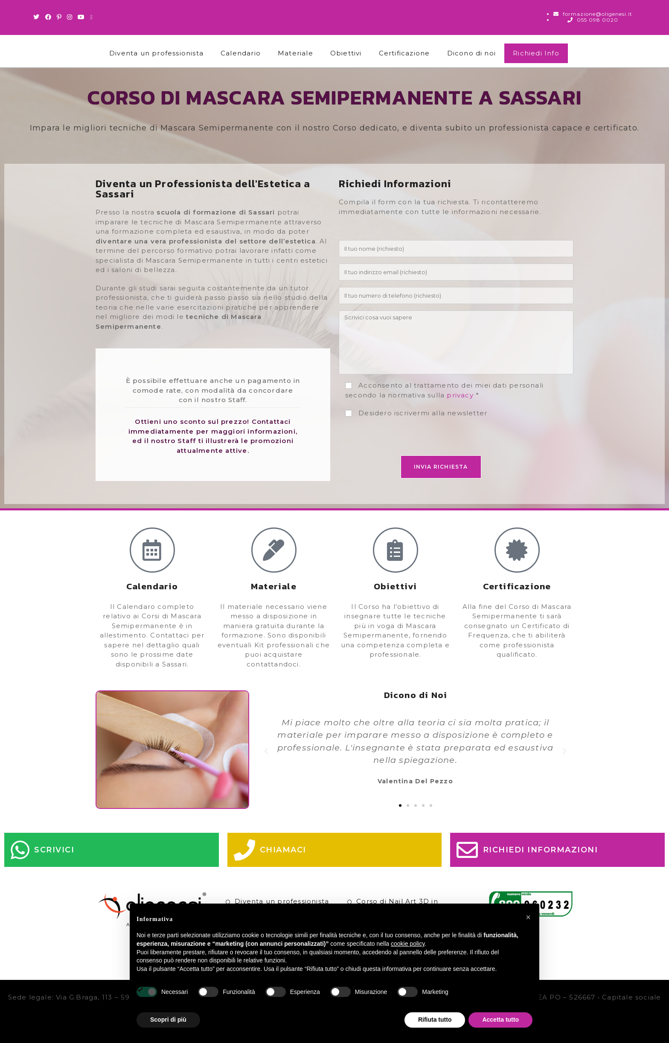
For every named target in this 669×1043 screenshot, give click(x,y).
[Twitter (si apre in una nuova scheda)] (37, 17)
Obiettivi (346, 53)
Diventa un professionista (156, 53)
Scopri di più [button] (168, 1019)
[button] (266, 751)
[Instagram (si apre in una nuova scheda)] (69, 17)
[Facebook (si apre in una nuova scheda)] (48, 17)
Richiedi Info (536, 53)
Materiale (295, 53)
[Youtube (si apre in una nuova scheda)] (81, 17)
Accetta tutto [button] (500, 1019)
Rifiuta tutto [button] (435, 1019)
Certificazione (404, 53)
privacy (460, 395)
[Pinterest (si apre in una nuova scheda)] (59, 17)
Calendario (241, 53)
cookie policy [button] (408, 943)
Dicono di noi (471, 53)
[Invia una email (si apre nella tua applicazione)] (91, 17)
